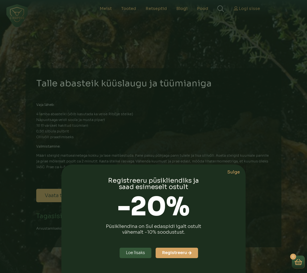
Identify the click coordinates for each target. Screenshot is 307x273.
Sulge (233, 172)
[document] (153, 136)
